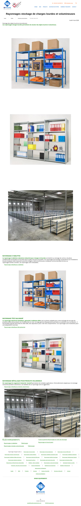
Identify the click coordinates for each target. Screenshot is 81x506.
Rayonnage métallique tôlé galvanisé (14, 327)
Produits (26, 471)
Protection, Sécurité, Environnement (19, 465)
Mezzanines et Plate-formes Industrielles (15, 462)
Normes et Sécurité (58, 471)
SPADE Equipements (49, 503)
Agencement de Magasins (40, 468)
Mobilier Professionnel (65, 465)
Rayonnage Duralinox (30, 460)
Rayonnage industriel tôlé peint (32, 457)
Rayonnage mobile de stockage (51, 457)
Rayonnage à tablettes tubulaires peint (49, 454)
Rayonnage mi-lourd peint (45, 442)
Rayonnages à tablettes (10, 443)
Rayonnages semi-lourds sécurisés (47, 460)
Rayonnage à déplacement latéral (69, 457)
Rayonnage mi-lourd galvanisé (46, 451)
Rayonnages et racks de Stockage (51, 462)
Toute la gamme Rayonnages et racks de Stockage (52, 439)
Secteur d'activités (45, 471)
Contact (68, 471)
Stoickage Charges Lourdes (68, 462)
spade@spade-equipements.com (34, 503)
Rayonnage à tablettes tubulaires (69, 454)
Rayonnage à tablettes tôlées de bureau (12, 457)
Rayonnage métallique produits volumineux (16, 387)
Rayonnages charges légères (30, 454)
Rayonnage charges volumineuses (12, 454)
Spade (12, 471)
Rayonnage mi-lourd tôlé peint (64, 451)
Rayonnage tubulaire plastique (14, 460)
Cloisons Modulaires (35, 465)
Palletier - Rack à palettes (34, 462)
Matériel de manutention (50, 465)
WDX (19, 471)
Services (35, 471)
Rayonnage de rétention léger (66, 460)
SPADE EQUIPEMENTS (40, 473)
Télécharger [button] (24, 443)
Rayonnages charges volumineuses (14, 446)
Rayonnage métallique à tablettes (13, 264)
